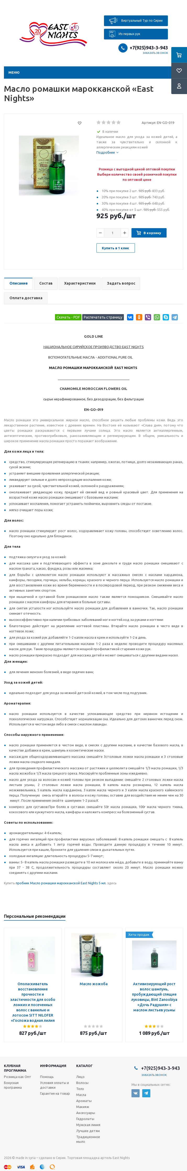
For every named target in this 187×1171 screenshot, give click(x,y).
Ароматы (84, 1101)
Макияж (82, 1107)
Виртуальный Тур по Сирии (136, 21)
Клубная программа (15, 1068)
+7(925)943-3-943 (149, 47)
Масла (81, 1095)
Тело (80, 1089)
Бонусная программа (13, 1085)
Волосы (82, 1083)
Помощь (47, 1076)
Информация (53, 1066)
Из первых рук (124, 34)
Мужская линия (88, 1125)
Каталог (84, 1066)
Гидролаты (85, 1119)
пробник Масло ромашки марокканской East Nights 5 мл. (61, 883)
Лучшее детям (88, 1131)
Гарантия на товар (55, 1093)
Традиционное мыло (88, 1139)
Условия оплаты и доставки (54, 1085)
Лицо (80, 1076)
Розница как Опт (17, 1076)
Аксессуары (85, 1113)
